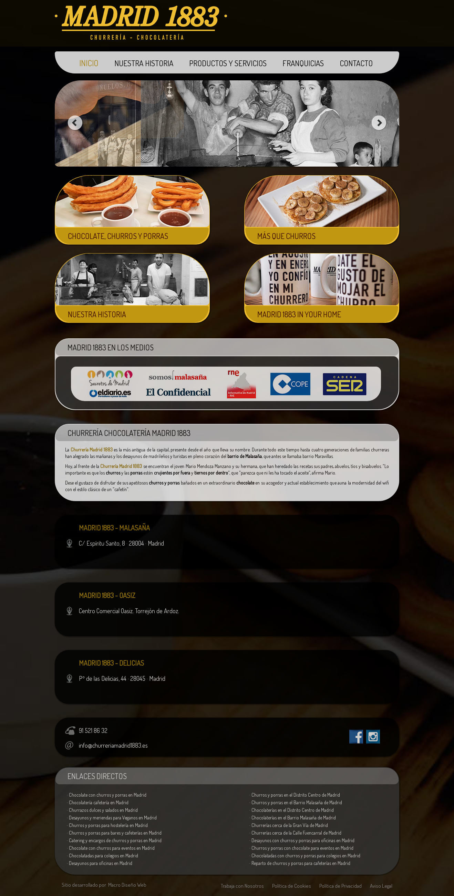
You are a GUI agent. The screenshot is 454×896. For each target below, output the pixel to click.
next (379, 123)
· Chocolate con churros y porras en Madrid (106, 795)
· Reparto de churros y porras (299, 863)
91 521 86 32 (93, 730)
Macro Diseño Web (127, 885)
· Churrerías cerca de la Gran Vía (288, 825)
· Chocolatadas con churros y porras (304, 855)
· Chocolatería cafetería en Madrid (97, 802)
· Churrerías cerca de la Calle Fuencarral (295, 833)
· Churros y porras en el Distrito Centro (294, 795)
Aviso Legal (381, 886)
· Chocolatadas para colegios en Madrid (102, 855)
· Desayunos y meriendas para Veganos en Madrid (112, 817)
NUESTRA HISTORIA (143, 63)
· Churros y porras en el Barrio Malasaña (295, 802)
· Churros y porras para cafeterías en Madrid (114, 833)
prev (75, 123)
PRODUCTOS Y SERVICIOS (228, 63)
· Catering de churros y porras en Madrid (114, 840)
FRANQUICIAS (303, 63)
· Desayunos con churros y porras (301, 840)
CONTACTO (356, 63)
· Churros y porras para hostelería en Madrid (107, 825)
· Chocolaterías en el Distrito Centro (291, 810)
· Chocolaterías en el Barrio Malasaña (292, 817)
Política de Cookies (291, 886)
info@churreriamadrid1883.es (113, 745)
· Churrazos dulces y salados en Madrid (102, 810)
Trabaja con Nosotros (242, 886)
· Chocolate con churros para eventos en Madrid (111, 848)
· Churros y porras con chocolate (301, 848)
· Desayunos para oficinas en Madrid (99, 863)
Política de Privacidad (340, 886)
